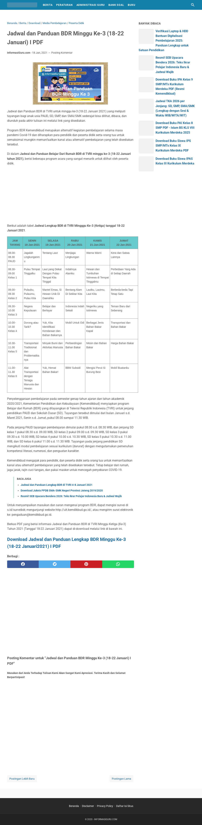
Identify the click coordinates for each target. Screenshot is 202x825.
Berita (48, 4)
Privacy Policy (105, 806)
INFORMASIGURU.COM (105, 819)
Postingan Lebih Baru (22, 778)
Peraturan (64, 4)
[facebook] (23, 564)
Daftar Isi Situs (124, 806)
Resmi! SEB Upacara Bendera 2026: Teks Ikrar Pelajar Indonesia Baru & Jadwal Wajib (71, 496)
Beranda (74, 806)
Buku (131, 4)
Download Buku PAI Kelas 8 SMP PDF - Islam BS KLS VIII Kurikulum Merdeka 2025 (175, 127)
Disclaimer (88, 806)
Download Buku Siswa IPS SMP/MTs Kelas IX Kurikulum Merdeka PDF (173, 145)
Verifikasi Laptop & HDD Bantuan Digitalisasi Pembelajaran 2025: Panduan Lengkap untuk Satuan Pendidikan (164, 40)
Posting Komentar (62, 52)
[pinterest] (86, 564)
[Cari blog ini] (193, 5)
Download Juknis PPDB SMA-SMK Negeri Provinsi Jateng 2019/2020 (62, 490)
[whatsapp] (118, 564)
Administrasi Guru (90, 4)
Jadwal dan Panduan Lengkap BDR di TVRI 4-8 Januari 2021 (56, 484)
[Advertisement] (70, 194)
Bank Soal (116, 4)
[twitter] (54, 564)
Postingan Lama (121, 778)
